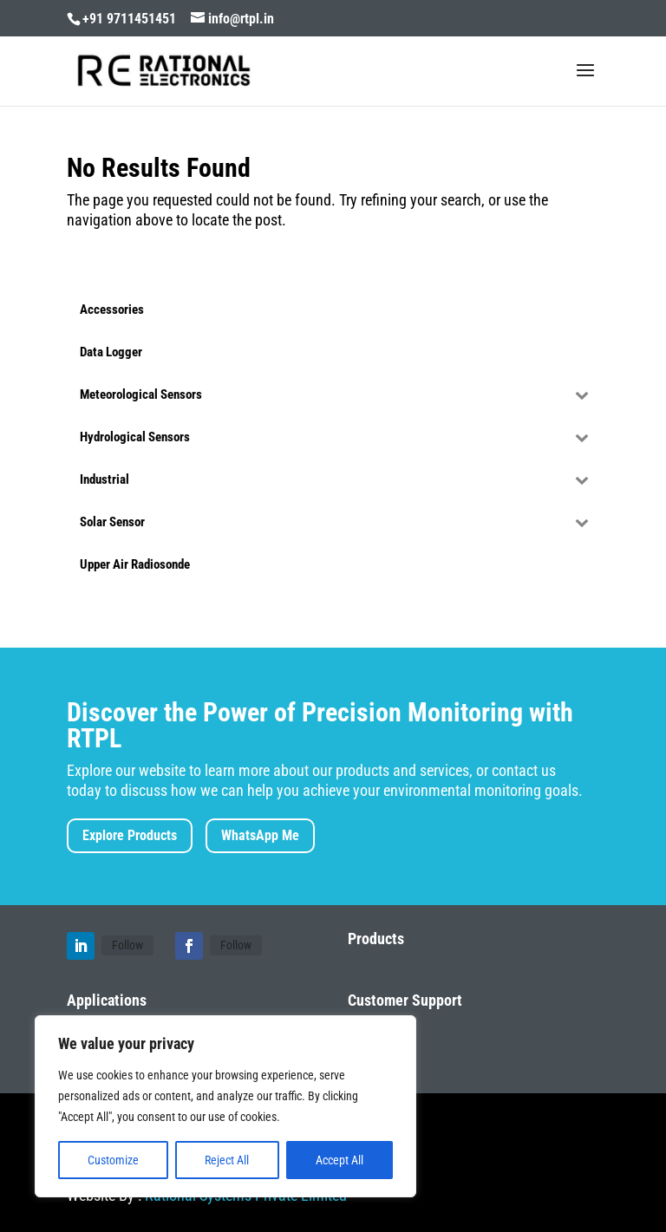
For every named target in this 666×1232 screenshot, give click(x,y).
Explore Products (129, 835)
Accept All (339, 1160)
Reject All (227, 1160)
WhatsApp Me (260, 835)
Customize (113, 1160)
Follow (127, 945)
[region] (225, 1106)
